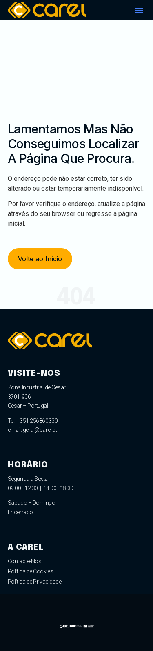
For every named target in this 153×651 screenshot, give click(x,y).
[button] (139, 10)
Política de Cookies (30, 571)
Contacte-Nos (25, 561)
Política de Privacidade (35, 581)
